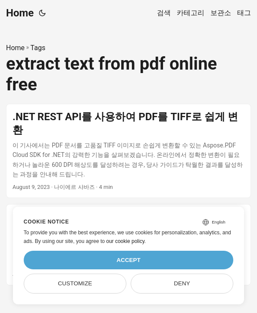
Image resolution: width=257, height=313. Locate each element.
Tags (38, 48)
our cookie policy (125, 241)
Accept (128, 260)
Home (20, 13)
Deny (182, 283)
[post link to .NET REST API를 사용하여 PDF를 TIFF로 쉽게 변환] (128, 151)
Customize (75, 283)
